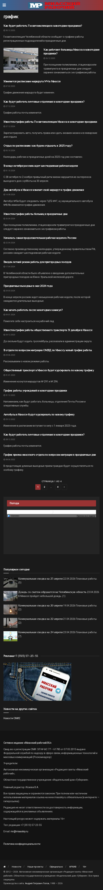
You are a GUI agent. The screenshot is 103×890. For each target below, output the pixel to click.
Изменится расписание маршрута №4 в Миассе (32, 81)
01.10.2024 (9, 171)
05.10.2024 (9, 150)
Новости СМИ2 (11, 718)
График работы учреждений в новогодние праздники (35, 390)
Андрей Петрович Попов (37, 883)
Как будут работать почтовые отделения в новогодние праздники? (43, 101)
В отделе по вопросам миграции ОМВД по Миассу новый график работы (47, 350)
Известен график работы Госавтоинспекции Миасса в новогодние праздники (50, 121)
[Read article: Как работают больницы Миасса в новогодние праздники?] (20, 60)
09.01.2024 (9, 315)
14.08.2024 (9, 194)
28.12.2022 (9, 439)
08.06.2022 (9, 459)
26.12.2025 (49, 58)
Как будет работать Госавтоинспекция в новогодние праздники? (42, 25)
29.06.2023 (9, 355)
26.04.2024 (9, 219)
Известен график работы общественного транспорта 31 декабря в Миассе (47, 330)
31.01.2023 (9, 375)
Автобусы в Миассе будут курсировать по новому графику (38, 414)
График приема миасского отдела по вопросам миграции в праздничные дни (49, 454)
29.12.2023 (9, 335)
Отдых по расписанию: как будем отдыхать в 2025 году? (38, 145)
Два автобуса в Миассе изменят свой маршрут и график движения (43, 190)
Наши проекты (35, 866)
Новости (16, 866)
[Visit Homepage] (54, 5)
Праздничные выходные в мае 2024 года (27, 286)
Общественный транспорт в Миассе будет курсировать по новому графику (48, 370)
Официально (56, 866)
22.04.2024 (9, 243)
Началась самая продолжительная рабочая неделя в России (39, 238)
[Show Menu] (4, 5)
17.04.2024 (9, 267)
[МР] (37, 681)
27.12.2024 (9, 106)
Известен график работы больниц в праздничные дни (35, 214)
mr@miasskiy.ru (19, 831)
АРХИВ (72, 866)
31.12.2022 (9, 395)
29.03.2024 (9, 291)
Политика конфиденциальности (21, 844)
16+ (84, 866)
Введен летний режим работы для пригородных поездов (37, 262)
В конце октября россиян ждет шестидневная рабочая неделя (40, 165)
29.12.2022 (9, 419)
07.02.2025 (9, 86)
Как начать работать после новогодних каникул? (33, 310)
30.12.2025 (9, 30)
